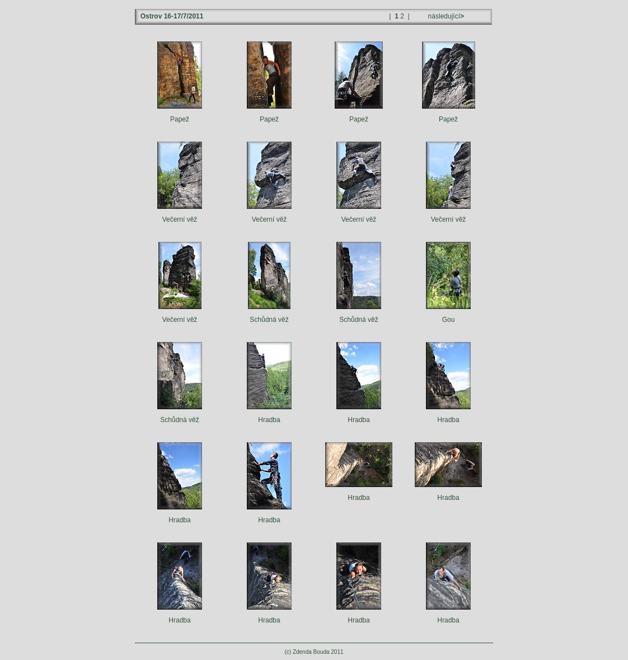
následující (445, 16)
